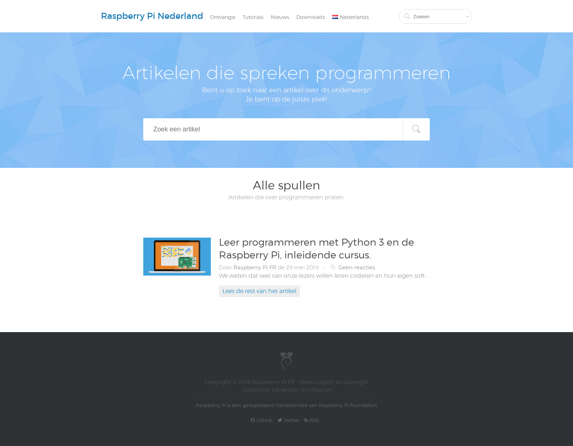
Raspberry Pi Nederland (152, 16)
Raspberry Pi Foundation (348, 405)
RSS (311, 420)
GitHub (262, 420)
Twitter (288, 420)
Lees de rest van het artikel (259, 291)
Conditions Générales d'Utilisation (286, 390)
